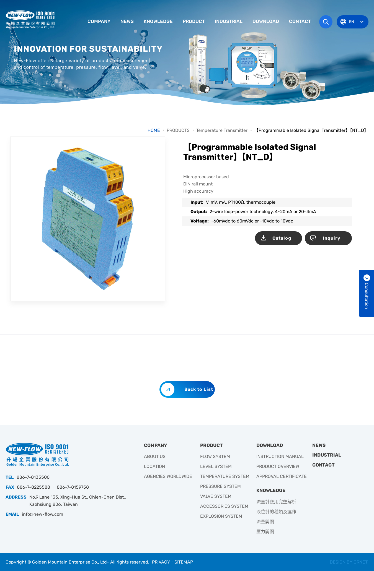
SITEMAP (183, 562)
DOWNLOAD (265, 21)
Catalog (281, 238)
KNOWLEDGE (158, 21)
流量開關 (265, 521)
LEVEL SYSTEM (216, 466)
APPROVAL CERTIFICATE (281, 476)
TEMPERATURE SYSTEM (224, 476)
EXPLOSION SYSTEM (221, 516)
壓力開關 (265, 531)
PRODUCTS (178, 130)
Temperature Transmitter (221, 130)
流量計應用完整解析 (276, 501)
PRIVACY (161, 562)
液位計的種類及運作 (276, 511)
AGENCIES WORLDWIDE (168, 476)
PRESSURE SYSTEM (220, 486)
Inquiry (332, 238)
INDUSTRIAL (229, 21)
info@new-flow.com (42, 514)
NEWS (127, 21)
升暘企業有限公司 (31, 19)
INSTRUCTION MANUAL (280, 456)
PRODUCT (194, 21)
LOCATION (154, 466)
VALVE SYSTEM (215, 496)
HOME (154, 130)
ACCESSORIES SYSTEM (224, 506)
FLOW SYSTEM (215, 456)
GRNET (360, 562)
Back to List (198, 389)
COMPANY (98, 21)
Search (325, 21)
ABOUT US (155, 456)
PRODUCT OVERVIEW (277, 466)
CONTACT (300, 21)
